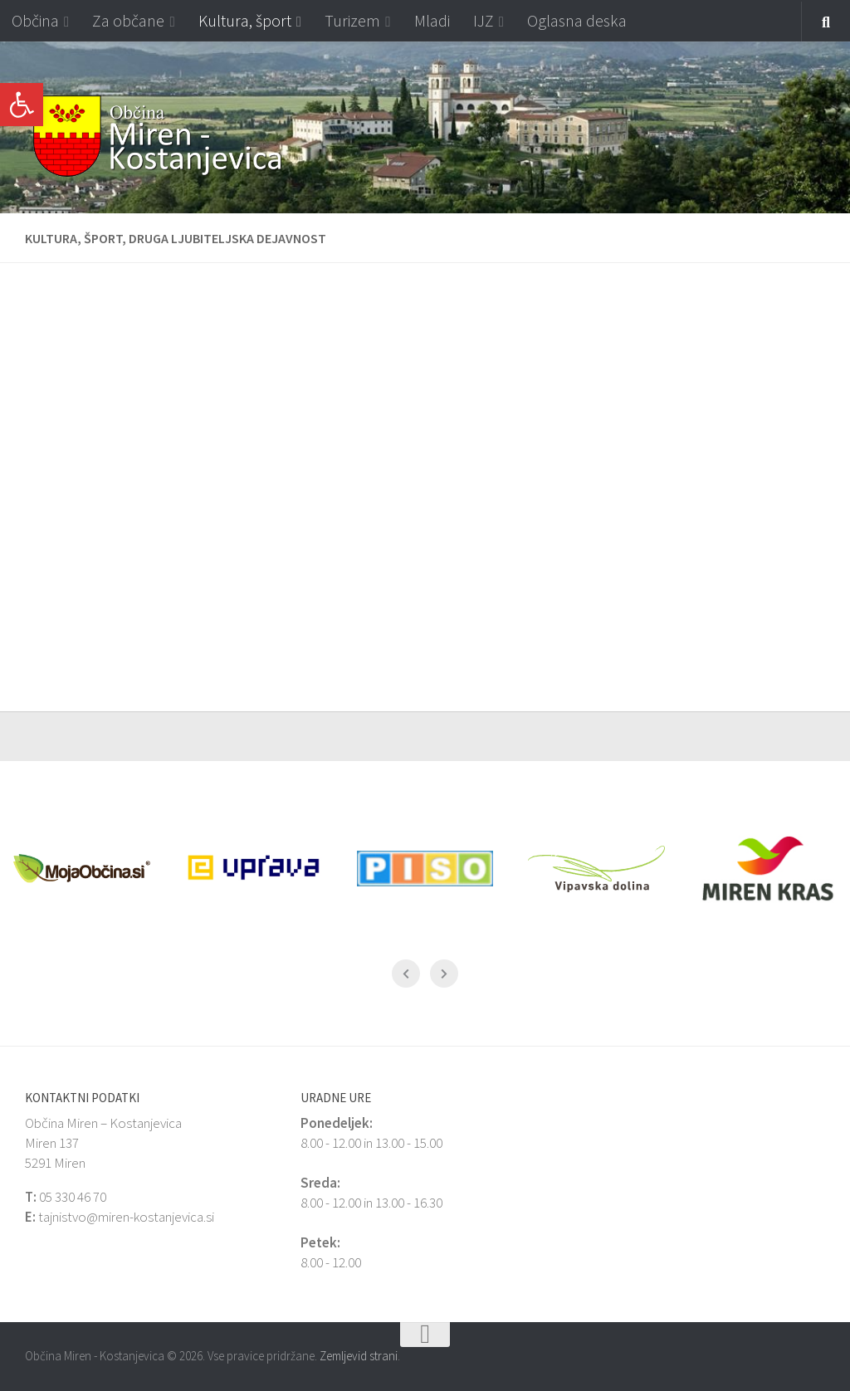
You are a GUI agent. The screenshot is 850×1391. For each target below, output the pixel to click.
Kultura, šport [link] (244, 20)
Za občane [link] (128, 20)
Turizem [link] (352, 20)
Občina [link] (35, 20)
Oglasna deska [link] (577, 20)
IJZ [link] (483, 20)
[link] (21, 104)
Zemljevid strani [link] (359, 1356)
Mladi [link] (432, 20)
